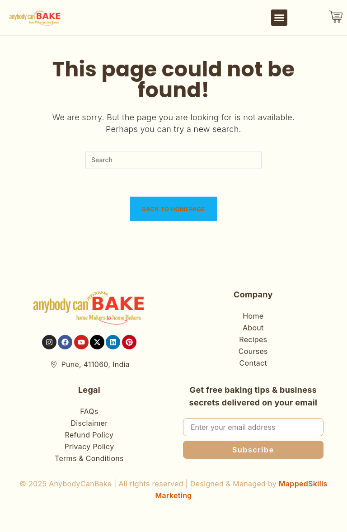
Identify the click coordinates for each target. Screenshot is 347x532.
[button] (279, 17)
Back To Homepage (173, 208)
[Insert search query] (173, 160)
